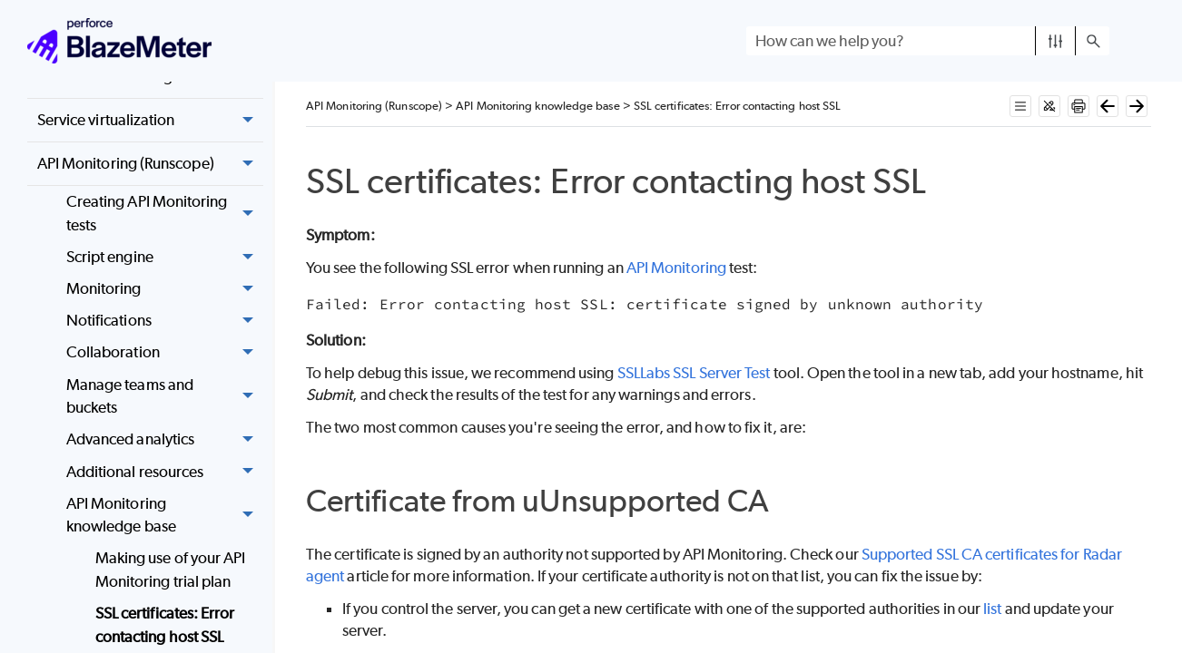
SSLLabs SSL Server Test (694, 373)
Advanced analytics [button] (164, 440)
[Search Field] (927, 40)
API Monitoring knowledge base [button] (164, 515)
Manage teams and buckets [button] (164, 396)
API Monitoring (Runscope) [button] (150, 164)
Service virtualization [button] (150, 120)
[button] (1055, 40)
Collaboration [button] (164, 353)
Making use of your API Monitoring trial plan (170, 569)
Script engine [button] (164, 257)
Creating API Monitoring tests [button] (164, 213)
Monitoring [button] (164, 289)
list (992, 608)
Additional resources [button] (164, 472)
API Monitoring (676, 267)
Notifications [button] (164, 320)
